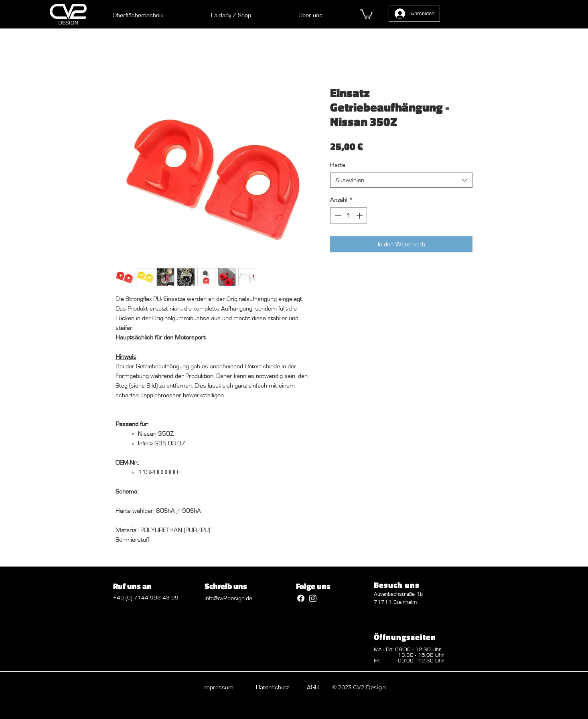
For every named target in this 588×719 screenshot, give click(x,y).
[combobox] (401, 180)
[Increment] (360, 215)
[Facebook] (301, 598)
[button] (366, 13)
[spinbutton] (349, 215)
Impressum (218, 687)
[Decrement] (337, 215)
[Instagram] (313, 598)
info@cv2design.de (228, 598)
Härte (337, 165)
